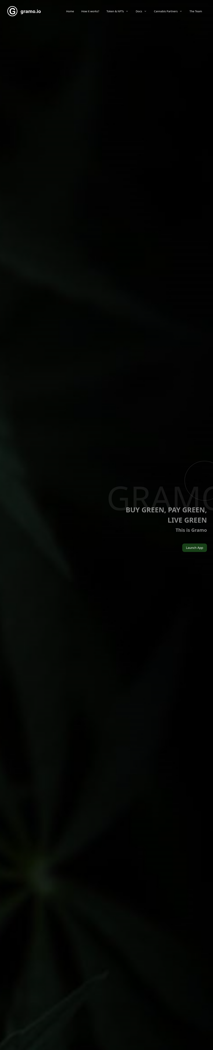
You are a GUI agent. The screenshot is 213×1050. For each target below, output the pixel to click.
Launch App (194, 548)
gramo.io (31, 11)
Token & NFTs (119, 11)
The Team (196, 11)
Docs (143, 11)
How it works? (90, 11)
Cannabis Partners (170, 11)
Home (70, 11)
